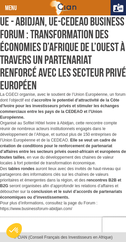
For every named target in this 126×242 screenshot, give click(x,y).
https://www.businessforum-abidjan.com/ (36, 208)
